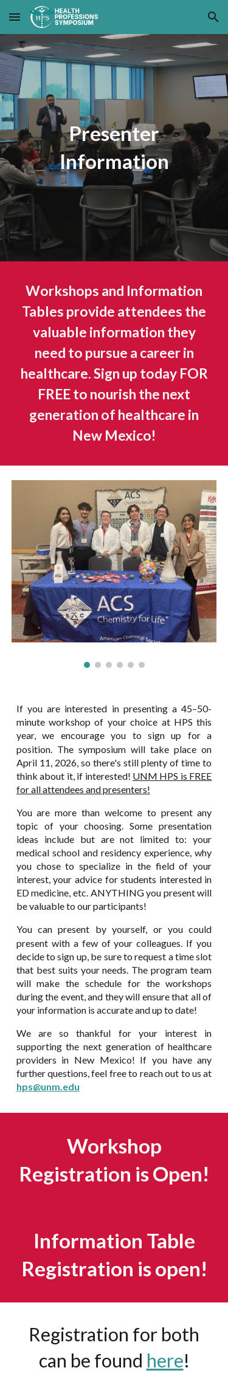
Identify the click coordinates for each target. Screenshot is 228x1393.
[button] (14, 16)
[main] (114, 148)
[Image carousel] (114, 574)
